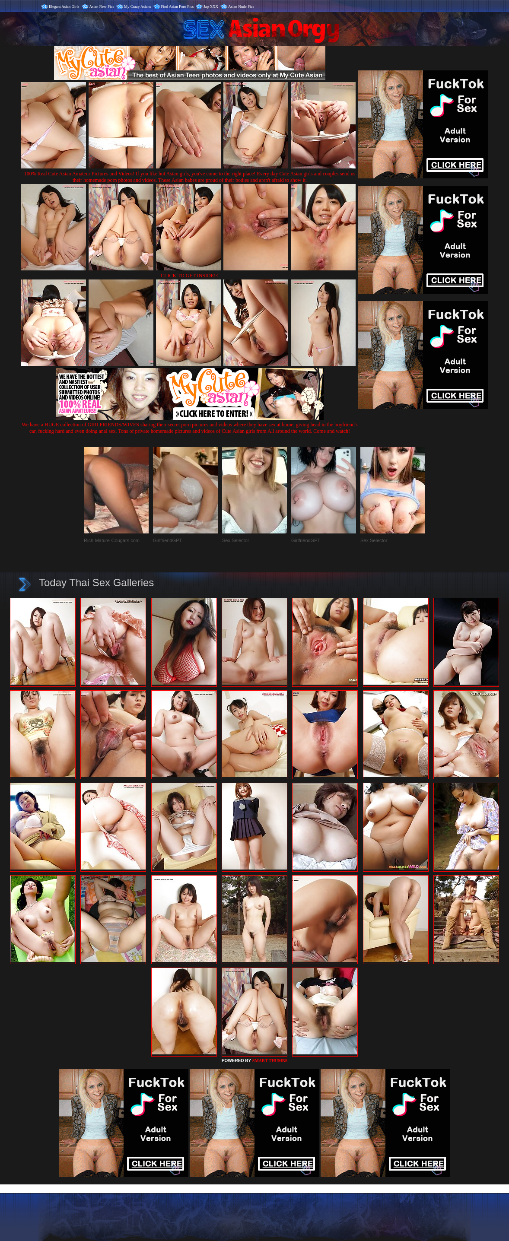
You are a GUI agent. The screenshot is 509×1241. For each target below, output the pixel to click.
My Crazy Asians (137, 6)
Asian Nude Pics (241, 6)
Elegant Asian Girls (64, 6)
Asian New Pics (102, 6)
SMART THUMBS (269, 1060)
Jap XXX (211, 6)
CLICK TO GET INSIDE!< (190, 276)
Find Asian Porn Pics (177, 6)
